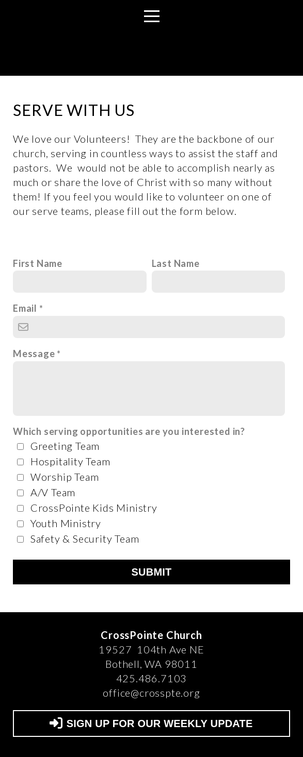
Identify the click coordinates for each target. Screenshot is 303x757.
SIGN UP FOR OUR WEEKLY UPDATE (150, 723)
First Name (37, 263)
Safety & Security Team (84, 538)
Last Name (176, 263)
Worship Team (64, 476)
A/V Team (52, 492)
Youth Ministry (65, 523)
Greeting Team (65, 446)
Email (25, 308)
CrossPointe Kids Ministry (93, 507)
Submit (152, 572)
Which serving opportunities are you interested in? (129, 431)
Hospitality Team (70, 461)
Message (34, 353)
